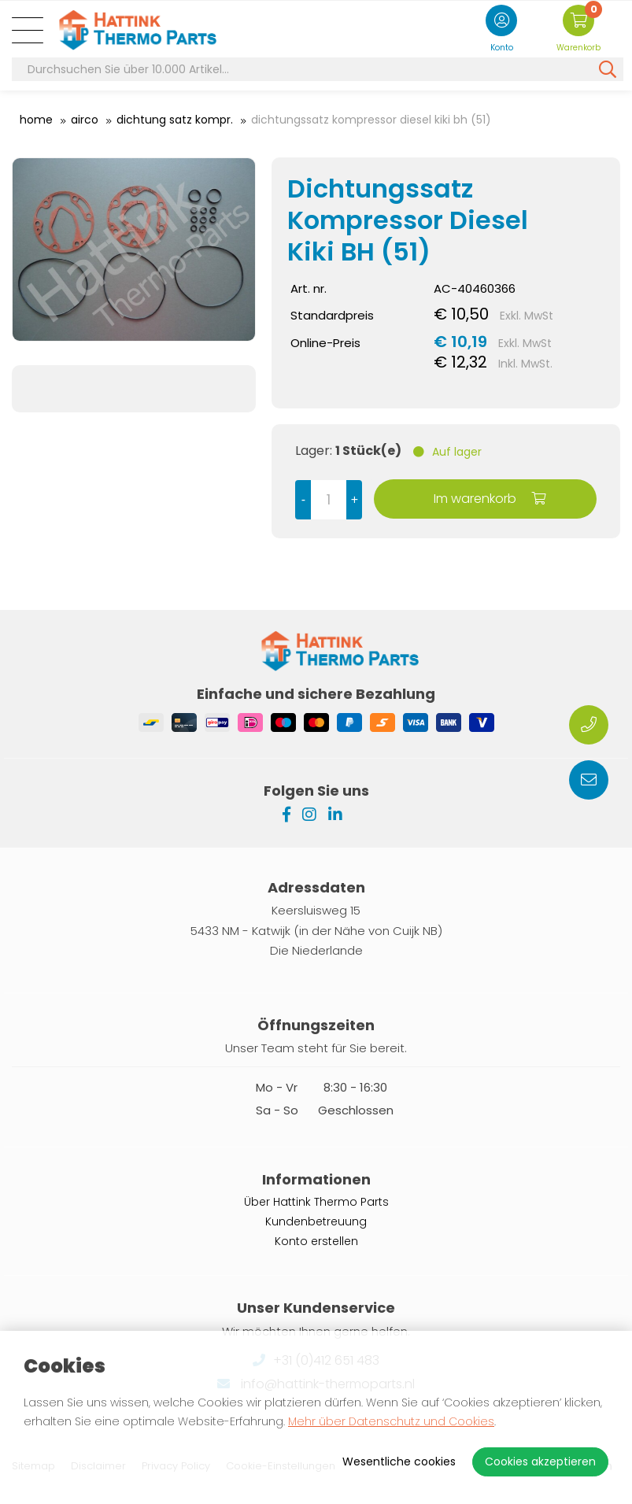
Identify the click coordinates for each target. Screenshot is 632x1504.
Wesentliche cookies (399, 1461)
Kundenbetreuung (316, 1221)
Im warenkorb (489, 499)
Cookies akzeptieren (540, 1461)
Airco (84, 119)
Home (36, 119)
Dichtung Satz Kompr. (174, 119)
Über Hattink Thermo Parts (316, 1202)
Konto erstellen (316, 1241)
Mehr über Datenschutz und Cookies (391, 1421)
